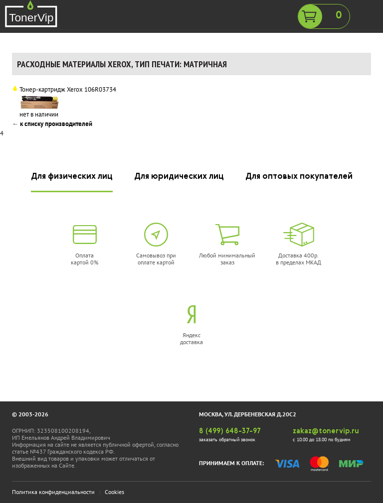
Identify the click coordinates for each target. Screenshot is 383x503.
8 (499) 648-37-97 (230, 431)
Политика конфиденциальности (53, 492)
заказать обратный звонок (227, 439)
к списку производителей (56, 124)
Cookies (114, 492)
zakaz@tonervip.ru (326, 431)
